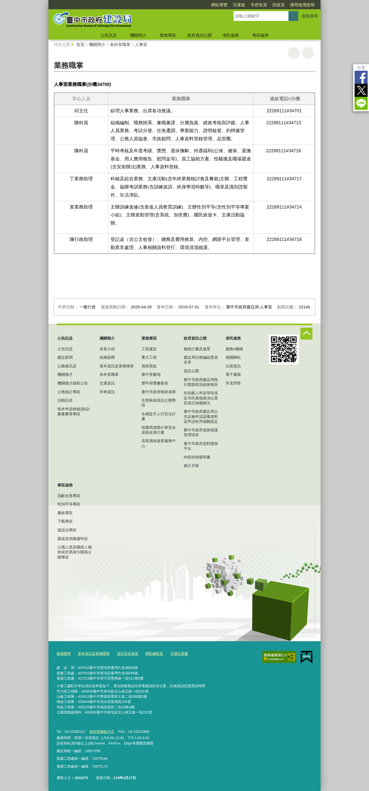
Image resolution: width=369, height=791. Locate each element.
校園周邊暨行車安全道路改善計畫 (159, 430)
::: (46, 2)
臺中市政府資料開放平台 (201, 446)
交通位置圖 (179, 654)
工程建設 (149, 349)
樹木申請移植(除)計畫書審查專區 (73, 411)
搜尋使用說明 (302, 4)
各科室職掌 (120, 44)
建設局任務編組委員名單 (201, 359)
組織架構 (107, 357)
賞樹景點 (149, 366)
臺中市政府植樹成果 (159, 392)
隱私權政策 (154, 654)
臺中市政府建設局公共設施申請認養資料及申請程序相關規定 (201, 416)
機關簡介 (138, 35)
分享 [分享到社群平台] (361, 68)
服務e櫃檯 (234, 349)
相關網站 (233, 357)
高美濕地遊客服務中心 (159, 443)
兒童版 (239, 4)
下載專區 (65, 521)
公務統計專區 (68, 392)
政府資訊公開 (199, 35)
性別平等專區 (68, 504)
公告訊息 (108, 35)
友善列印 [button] (294, 53)
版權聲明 (64, 654)
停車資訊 (107, 392)
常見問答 (233, 383)
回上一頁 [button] (308, 53)
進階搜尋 (310, 16)
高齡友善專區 (68, 496)
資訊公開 (191, 371)
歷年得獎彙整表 (155, 383)
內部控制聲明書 (197, 457)
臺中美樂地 (151, 374)
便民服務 (231, 35)
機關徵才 (65, 374)
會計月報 (191, 465)
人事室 (141, 44)
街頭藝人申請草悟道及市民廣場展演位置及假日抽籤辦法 (201, 398)
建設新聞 (65, 357)
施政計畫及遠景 (197, 349)
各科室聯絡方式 (101, 732)
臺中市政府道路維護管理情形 (201, 432)
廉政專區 (65, 513)
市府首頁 (259, 4)
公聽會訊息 (66, 366)
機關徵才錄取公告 (72, 383)
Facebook (361, 77)
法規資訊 (233, 366)
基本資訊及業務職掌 (117, 366)
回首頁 (278, 4)
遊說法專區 (66, 530)
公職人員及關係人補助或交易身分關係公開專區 (74, 552)
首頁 (80, 44)
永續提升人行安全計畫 (159, 416)
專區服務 (260, 35)
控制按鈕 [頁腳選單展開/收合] (306, 334)
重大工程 (149, 357)
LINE (361, 103)
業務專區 (168, 35)
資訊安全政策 (127, 654)
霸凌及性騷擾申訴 (72, 538)
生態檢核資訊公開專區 (159, 402)
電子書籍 (233, 374)
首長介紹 (107, 349)
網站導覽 (219, 4)
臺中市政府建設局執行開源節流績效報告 (201, 382)
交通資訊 (107, 383)
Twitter (361, 90)
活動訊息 (65, 400)
